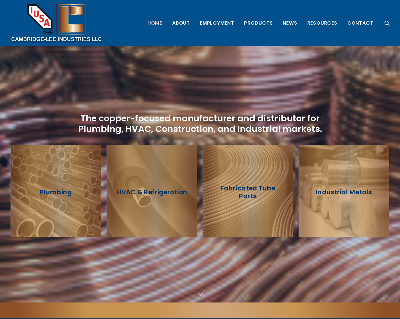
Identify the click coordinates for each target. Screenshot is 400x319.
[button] (387, 23)
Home (154, 23)
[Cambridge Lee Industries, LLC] (56, 23)
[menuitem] (154, 23)
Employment (217, 23)
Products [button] (258, 23)
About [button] (181, 23)
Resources (322, 23)
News (290, 23)
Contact (360, 23)
